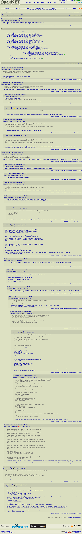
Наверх (80, 25)
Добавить (64, 532)
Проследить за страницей (8, 532)
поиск (27, 8)
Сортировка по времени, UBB (73, 63)
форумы (6, 8)
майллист (54, 8)
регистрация (70, 0)
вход (67, 0)
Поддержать (71, 532)
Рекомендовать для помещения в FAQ (74, 517)
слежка (74, 8)
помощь (17, 8)
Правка (52, 25)
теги (64, 2)
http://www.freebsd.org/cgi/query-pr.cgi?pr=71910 (20, 277)
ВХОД (65, 8)
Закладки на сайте (6, 531)
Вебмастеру (78, 532)
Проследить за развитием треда (75, 15)
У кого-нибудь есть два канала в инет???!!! (14, 31)
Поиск (60, 2)
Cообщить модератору (73, 25)
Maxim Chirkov (77, 531)
